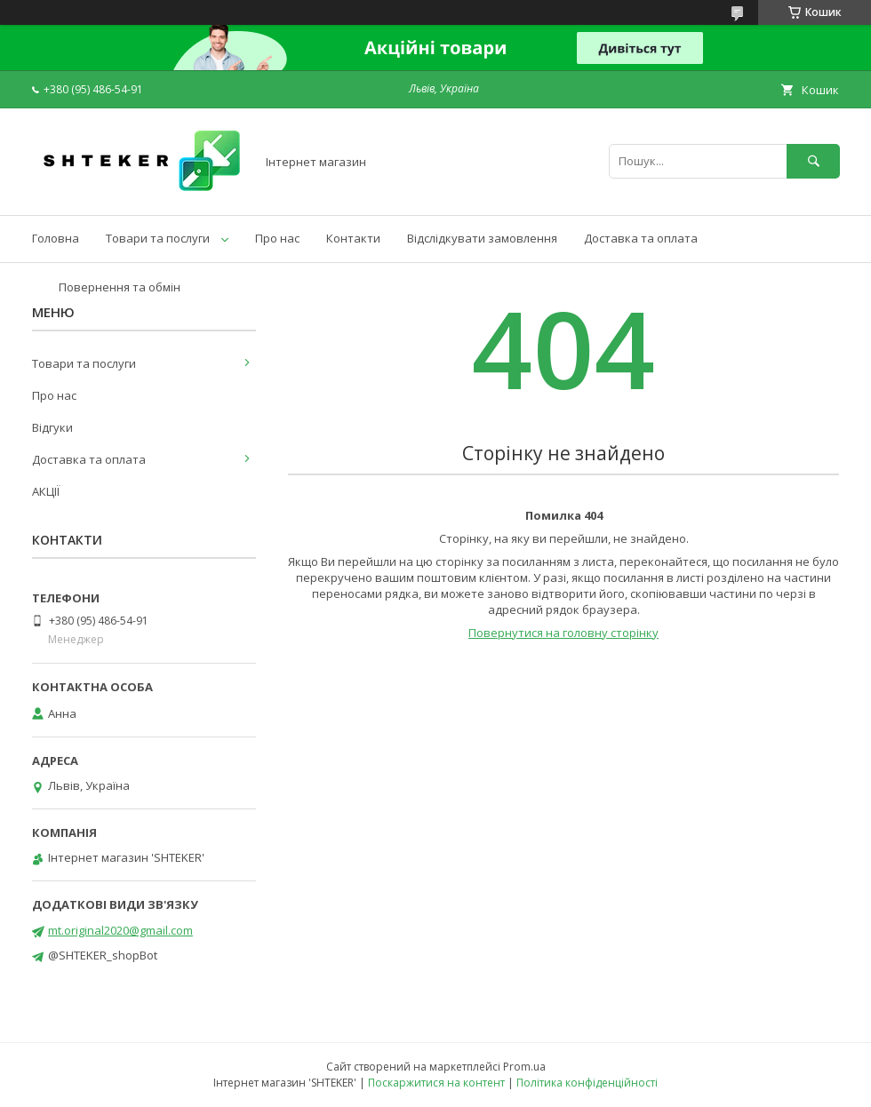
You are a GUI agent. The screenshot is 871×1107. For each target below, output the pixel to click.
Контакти (353, 238)
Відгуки (52, 427)
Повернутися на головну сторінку (563, 633)
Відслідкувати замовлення (482, 238)
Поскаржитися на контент (436, 1082)
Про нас (277, 238)
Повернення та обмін (119, 287)
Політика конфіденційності (587, 1082)
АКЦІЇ (46, 491)
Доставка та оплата (641, 238)
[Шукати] (813, 161)
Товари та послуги (158, 238)
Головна (55, 238)
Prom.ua (524, 1066)
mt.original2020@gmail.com (120, 930)
